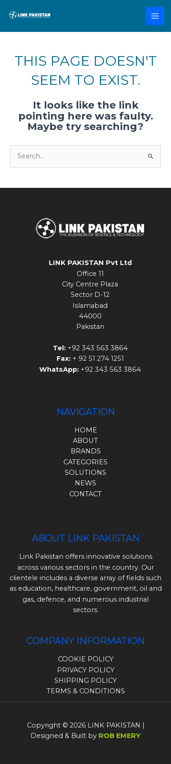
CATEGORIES (85, 462)
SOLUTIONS (85, 472)
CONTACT (85, 494)
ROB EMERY (119, 736)
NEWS (85, 483)
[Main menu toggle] (155, 16)
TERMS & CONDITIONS (86, 691)
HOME (85, 430)
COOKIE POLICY (86, 659)
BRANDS (86, 451)
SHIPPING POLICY (85, 680)
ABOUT (85, 441)
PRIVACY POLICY (85, 670)
